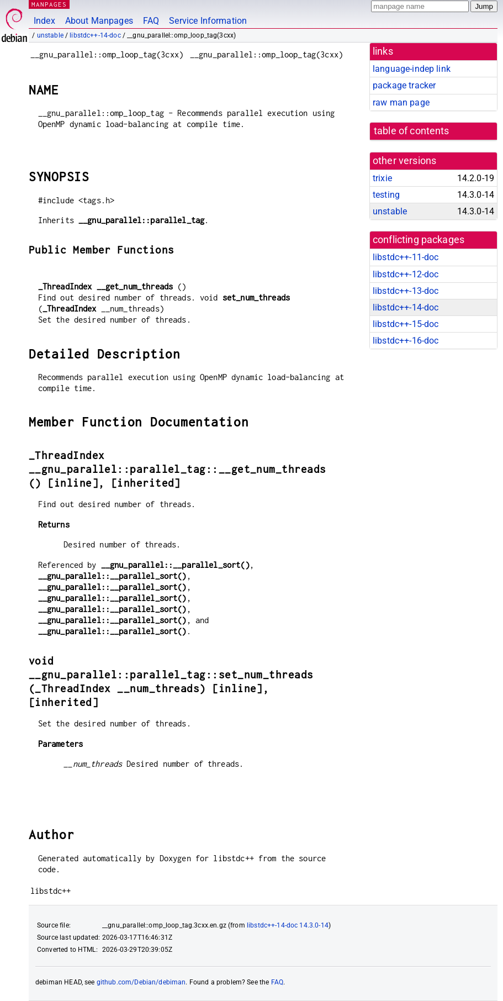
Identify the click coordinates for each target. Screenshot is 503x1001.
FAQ (151, 20)
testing (386, 194)
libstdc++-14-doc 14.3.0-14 (288, 925)
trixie (382, 178)
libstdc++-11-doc (405, 257)
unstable (50, 35)
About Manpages (99, 20)
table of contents (411, 130)
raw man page (401, 102)
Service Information (208, 20)
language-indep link (412, 69)
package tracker (404, 85)
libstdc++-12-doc (405, 274)
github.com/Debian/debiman (141, 982)
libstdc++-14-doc (95, 35)
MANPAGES (49, 4)
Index (44, 20)
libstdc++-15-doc (405, 324)
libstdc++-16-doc (405, 340)
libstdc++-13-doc (405, 291)
